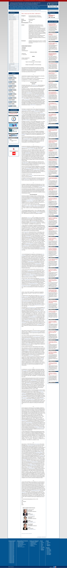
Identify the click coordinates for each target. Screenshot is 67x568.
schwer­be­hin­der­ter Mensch (27, 300)
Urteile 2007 (11, 40)
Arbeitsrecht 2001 (11, 562)
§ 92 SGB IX (33, 110)
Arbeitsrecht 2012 (11, 553)
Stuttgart (35, 10)
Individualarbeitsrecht (33, 542)
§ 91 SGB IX (26, 296)
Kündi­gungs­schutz (42, 295)
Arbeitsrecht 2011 (11, 554)
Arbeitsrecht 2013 (11, 552)
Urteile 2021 (11, 22)
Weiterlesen (51, 41)
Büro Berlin (48, 548)
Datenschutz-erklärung (49, 545)
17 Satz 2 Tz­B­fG (29, 205)
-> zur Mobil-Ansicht (12, 12)
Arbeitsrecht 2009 (11, 556)
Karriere (42, 544)
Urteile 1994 (11, 57)
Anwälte (39, 10)
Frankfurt (14, 10)
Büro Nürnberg (49, 553)
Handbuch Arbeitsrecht (20, 6)
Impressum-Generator (12, 67)
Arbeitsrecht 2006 (11, 558)
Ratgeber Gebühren (20, 545)
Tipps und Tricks (11, 15)
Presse (39, 6)
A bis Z (42, 541)
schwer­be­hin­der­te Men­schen (33, 283)
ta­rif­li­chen (25, 459)
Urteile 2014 (11, 31)
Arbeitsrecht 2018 (11, 548)
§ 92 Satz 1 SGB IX (36, 169)
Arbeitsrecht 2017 (11, 549)
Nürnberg (31, 10)
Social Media (43, 547)
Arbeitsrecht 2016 (11, 550)
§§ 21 (26, 205)
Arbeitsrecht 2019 (11, 547)
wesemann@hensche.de (31, 529)
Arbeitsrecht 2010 (11, 555)
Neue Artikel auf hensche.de (22, 544)
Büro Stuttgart (49, 554)
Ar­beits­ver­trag (38, 212)
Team (47, 543)
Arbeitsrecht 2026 (11, 541)
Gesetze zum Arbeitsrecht (27, 6)
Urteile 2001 (11, 48)
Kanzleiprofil (48, 542)
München (28, 10)
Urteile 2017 (11, 27)
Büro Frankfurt (49, 549)
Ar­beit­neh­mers (29, 217)
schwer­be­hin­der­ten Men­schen (29, 279)
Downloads (42, 542)
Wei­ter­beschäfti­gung (31, 148)
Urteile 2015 (11, 30)
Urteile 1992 (11, 60)
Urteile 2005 (11, 43)
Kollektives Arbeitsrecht (33, 544)
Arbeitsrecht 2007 (11, 557)
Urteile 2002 (11, 47)
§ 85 (22, 296)
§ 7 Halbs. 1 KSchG (37, 205)
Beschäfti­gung (24, 134)
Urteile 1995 (11, 56)
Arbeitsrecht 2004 (11, 560)
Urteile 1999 (11, 51)
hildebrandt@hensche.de (32, 522)
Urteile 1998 (11, 52)
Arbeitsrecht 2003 (11, 561)
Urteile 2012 (11, 34)
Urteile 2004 (11, 44)
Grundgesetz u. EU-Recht (34, 541)
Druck (42, 543)
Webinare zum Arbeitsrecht (12, 68)
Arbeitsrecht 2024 (11, 543)
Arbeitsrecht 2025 (11, 542)
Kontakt (42, 545)
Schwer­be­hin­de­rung (38, 263)
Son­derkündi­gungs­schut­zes (32, 307)
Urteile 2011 (11, 35)
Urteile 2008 (11, 39)
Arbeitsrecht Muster (11, 64)
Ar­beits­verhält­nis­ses (25, 110)
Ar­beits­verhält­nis (35, 85)
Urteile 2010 (11, 36)
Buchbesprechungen (21, 541)
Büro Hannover (49, 551)
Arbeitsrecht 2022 (11, 545)
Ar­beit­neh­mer (24, 322)
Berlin (11, 10)
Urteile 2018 (11, 26)
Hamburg (18, 10)
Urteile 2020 (11, 23)
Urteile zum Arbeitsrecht (34, 6)
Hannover (21, 10)
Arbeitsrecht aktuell (15, 6)
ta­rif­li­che (30, 239)
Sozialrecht (32, 545)
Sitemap (42, 548)
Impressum (48, 544)
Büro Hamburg (49, 550)
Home (11, 6)
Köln (24, 10)
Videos (10, 65)
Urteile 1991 (11, 61)
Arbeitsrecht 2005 (11, 559)
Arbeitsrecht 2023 (11, 544)
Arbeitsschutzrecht (33, 543)
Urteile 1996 (11, 55)
